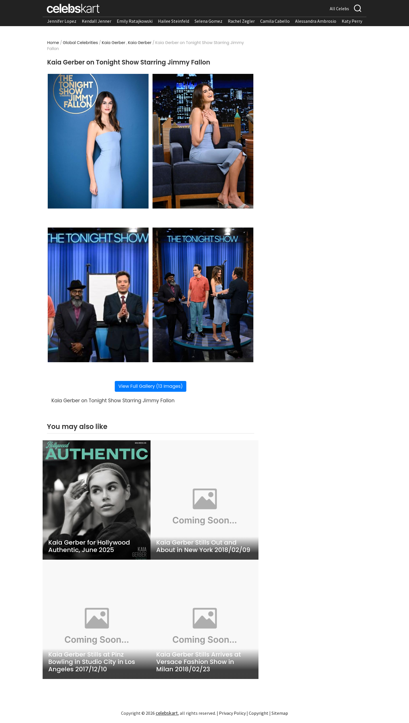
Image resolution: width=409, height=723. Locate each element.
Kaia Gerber (113, 42)
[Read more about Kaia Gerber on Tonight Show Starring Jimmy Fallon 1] (98, 141)
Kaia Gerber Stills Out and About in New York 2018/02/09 (203, 546)
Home (53, 42)
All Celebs (339, 8)
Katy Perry (352, 21)
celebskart (167, 713)
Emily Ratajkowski (135, 21)
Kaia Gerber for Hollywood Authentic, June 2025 (89, 546)
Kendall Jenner (96, 21)
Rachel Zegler (241, 21)
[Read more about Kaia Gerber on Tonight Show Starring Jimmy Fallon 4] (203, 295)
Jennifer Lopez (61, 21)
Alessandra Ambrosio (315, 21)
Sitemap (280, 713)
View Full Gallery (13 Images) (150, 386)
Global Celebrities (80, 42)
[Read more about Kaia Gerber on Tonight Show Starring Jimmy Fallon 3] (98, 295)
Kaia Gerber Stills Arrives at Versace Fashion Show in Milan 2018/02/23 (198, 662)
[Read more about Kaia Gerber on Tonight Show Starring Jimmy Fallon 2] (203, 141)
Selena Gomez (208, 21)
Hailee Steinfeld (173, 21)
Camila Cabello (275, 21)
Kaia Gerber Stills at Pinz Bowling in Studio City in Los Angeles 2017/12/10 (91, 662)
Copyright (258, 713)
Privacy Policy (232, 713)
